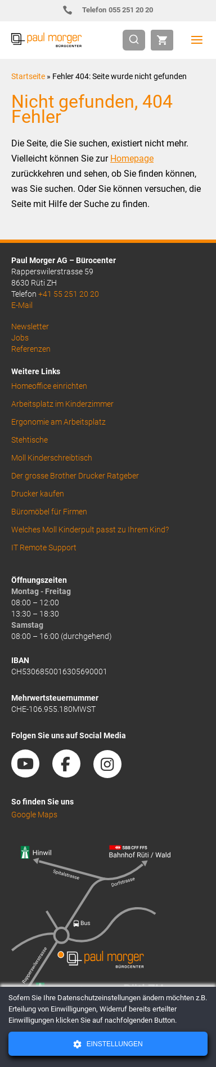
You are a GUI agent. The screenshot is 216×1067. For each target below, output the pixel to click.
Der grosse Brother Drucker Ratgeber (75, 475)
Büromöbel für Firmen (49, 511)
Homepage (132, 158)
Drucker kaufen (37, 493)
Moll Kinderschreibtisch (51, 457)
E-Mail (22, 305)
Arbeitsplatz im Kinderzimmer (62, 403)
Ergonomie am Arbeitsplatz (58, 421)
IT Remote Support (43, 547)
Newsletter (30, 326)
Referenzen (31, 348)
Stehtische (29, 439)
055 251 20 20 (113, 9)
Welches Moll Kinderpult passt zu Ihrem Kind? (90, 529)
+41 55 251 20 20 (68, 293)
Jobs (20, 337)
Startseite (28, 76)
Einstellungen (113, 1044)
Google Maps (34, 814)
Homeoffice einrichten (49, 385)
